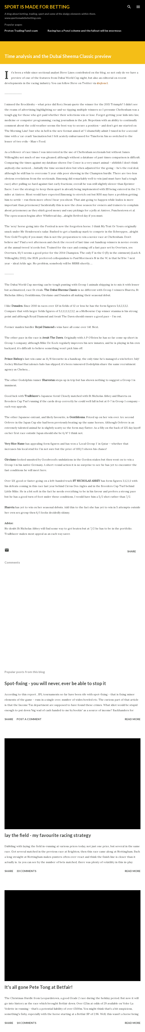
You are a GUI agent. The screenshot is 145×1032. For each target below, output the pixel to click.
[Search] (129, 7)
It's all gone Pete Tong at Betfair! (39, 987)
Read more (132, 719)
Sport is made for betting (37, 6)
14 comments (26, 1022)
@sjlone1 (102, 83)
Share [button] (131, 551)
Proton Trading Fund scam (21, 30)
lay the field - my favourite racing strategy (48, 835)
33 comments (26, 871)
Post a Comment (29, 719)
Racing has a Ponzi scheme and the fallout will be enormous (84, 30)
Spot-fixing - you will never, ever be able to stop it (55, 683)
